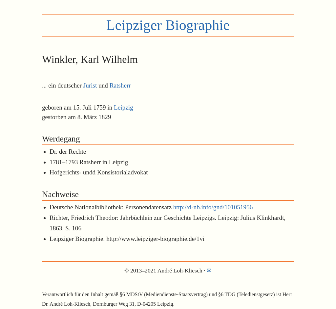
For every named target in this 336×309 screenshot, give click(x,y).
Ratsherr (120, 85)
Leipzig (123, 107)
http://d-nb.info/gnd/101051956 (213, 207)
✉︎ (209, 270)
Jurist (90, 85)
